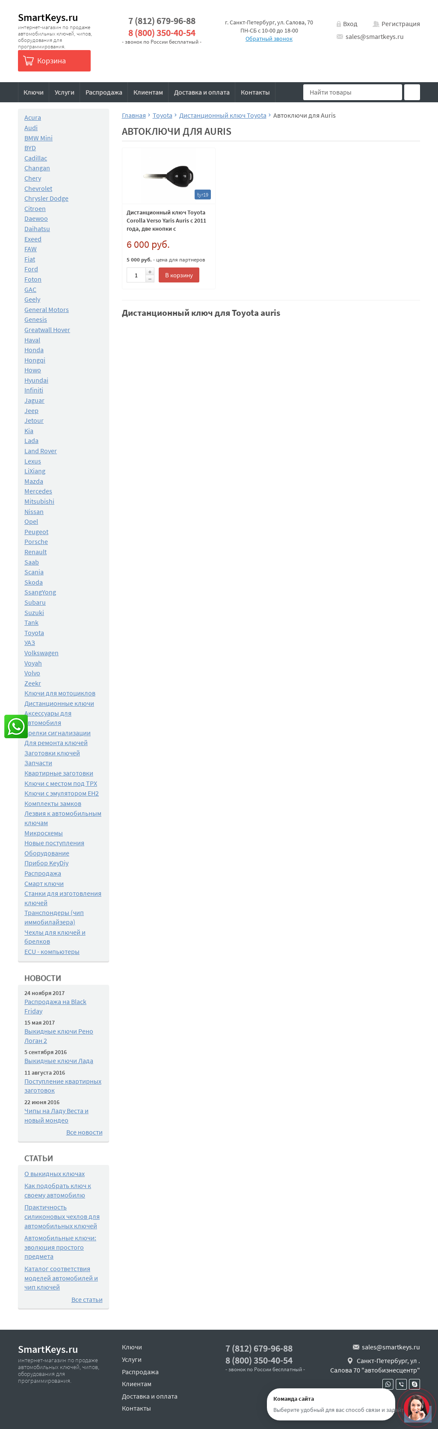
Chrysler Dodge (46, 198)
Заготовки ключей (52, 753)
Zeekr (32, 683)
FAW (30, 248)
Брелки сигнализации (57, 732)
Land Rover (40, 450)
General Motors (46, 309)
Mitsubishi (39, 501)
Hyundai (36, 380)
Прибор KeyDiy (46, 863)
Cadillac (35, 158)
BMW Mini (38, 138)
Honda (34, 349)
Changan (37, 167)
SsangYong (40, 592)
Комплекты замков (52, 803)
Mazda (33, 481)
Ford (31, 268)
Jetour (34, 420)
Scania (34, 571)
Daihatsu (37, 228)
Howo (32, 369)
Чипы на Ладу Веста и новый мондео (56, 1115)
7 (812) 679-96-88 (161, 21)
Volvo (32, 672)
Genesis (35, 319)
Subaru (35, 602)
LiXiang (34, 470)
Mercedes (38, 491)
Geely (32, 299)
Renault (35, 551)
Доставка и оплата (202, 92)
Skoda (33, 582)
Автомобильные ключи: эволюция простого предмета (60, 1246)
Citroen (35, 208)
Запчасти (38, 762)
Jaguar (34, 400)
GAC (30, 289)
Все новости (84, 1132)
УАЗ (29, 642)
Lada (31, 440)
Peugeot (36, 531)
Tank (31, 622)
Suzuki (34, 612)
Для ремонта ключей (56, 742)
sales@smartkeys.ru (375, 36)
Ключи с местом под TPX (60, 783)
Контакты (255, 92)
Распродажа (104, 92)
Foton (32, 279)
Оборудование (46, 853)
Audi (31, 127)
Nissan (34, 511)
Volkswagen (41, 652)
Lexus (32, 461)
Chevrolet (38, 188)
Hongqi (34, 360)
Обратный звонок (269, 38)
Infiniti (33, 390)
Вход (350, 23)
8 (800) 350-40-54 (161, 33)
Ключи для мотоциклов (59, 693)
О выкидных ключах (54, 1173)
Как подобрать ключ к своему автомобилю (57, 1190)
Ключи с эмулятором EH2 (61, 793)
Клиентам (148, 92)
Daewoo (36, 218)
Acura (32, 117)
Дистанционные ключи (59, 703)
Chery (32, 178)
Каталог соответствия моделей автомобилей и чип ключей (61, 1277)
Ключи (34, 92)
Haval (32, 340)
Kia (28, 430)
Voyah (33, 663)
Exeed (32, 239)
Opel (31, 521)
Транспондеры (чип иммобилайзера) (54, 917)
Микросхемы (43, 833)
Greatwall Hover (47, 329)
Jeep (31, 410)
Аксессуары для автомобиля (47, 718)
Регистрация (401, 23)
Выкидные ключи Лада (58, 1060)
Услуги (64, 92)
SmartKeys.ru (48, 17)
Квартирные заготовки (58, 773)
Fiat (29, 259)
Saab (31, 562)
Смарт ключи (44, 883)
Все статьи (87, 1299)
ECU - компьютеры (52, 951)
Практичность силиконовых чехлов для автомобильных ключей (62, 1216)
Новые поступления (54, 842)
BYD (30, 147)
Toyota (34, 632)
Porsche (36, 541)
